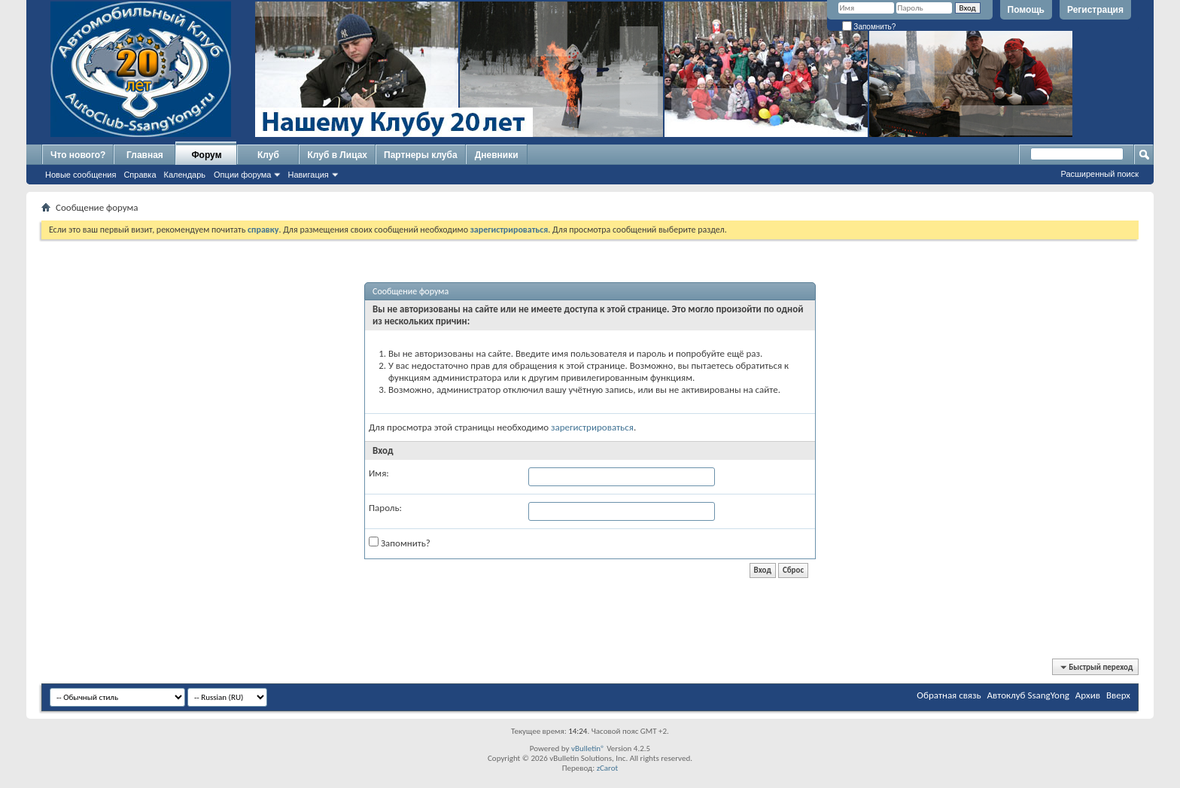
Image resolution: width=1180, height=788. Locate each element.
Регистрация (1095, 10)
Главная (144, 155)
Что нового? (77, 155)
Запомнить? (869, 27)
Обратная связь (949, 695)
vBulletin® (588, 748)
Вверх (1118, 695)
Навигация (307, 174)
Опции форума (242, 174)
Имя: (379, 473)
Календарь (185, 174)
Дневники (497, 155)
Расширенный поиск (1099, 173)
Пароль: (385, 507)
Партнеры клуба (421, 155)
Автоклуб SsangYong (1028, 695)
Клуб (268, 155)
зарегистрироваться (592, 427)
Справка (139, 174)
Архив (1087, 695)
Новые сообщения (80, 174)
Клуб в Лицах (337, 155)
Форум (206, 155)
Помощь (1026, 10)
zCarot (608, 768)
